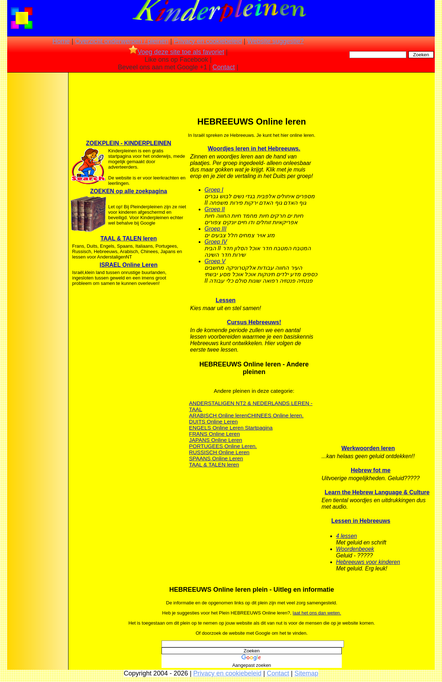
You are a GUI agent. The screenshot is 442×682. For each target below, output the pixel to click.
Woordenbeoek (355, 549)
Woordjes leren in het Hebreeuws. (254, 148)
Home (61, 41)
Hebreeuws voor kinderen (368, 562)
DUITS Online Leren (213, 421)
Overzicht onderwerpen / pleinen (121, 41)
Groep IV (215, 242)
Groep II (214, 209)
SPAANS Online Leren (216, 458)
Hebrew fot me (370, 470)
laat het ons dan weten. (317, 613)
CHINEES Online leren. (275, 415)
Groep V (214, 261)
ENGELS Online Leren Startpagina (231, 428)
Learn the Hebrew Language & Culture (377, 492)
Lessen (225, 300)
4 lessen (346, 536)
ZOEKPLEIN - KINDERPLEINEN (128, 143)
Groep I (213, 190)
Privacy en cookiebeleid (208, 41)
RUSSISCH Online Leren (219, 452)
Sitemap (306, 673)
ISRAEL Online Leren (129, 265)
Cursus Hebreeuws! (254, 322)
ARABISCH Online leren (218, 415)
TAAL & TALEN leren (128, 238)
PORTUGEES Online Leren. (223, 446)
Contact (223, 67)
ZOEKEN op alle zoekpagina (128, 191)
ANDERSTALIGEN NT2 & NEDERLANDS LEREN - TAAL (250, 406)
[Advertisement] (37, 187)
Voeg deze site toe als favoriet (176, 52)
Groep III (215, 229)
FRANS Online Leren (214, 434)
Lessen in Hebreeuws (360, 521)
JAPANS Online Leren (215, 440)
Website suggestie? (275, 41)
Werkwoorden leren (368, 448)
